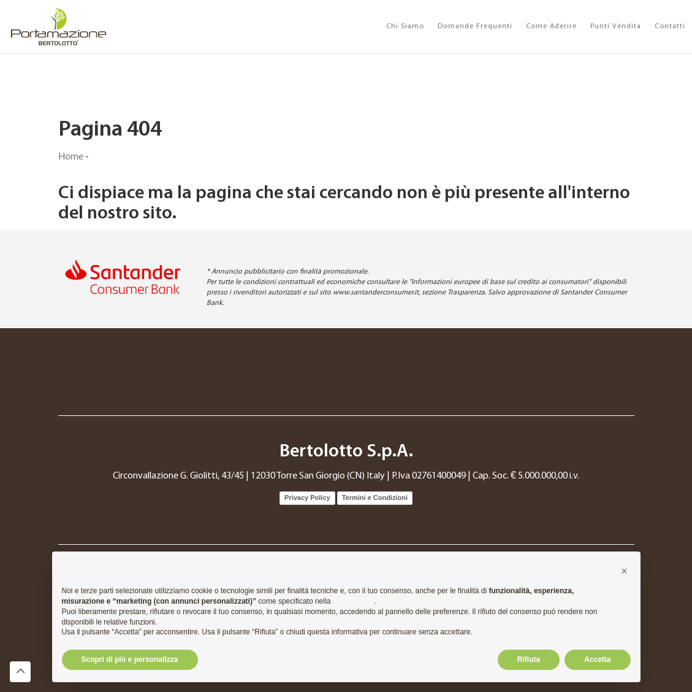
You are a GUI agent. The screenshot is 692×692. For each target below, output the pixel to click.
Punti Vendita (615, 26)
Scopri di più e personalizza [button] (130, 659)
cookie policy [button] (354, 601)
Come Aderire (551, 26)
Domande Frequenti (475, 26)
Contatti (670, 26)
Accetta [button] (597, 659)
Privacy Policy (307, 497)
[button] (624, 571)
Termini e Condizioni (375, 497)
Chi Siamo (405, 26)
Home (70, 157)
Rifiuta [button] (528, 659)
